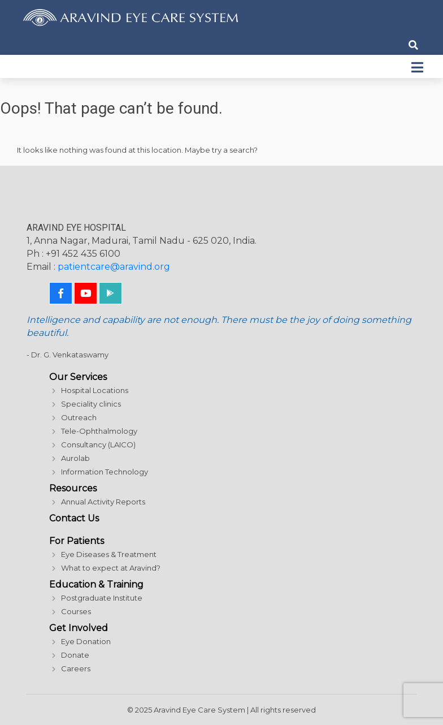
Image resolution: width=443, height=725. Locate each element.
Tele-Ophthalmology (99, 430)
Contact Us (74, 518)
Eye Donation (86, 641)
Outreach (79, 417)
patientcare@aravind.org (114, 266)
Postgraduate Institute (101, 597)
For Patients (76, 541)
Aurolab (75, 458)
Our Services (78, 377)
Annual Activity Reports (103, 501)
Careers (75, 668)
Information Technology (104, 471)
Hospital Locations (94, 390)
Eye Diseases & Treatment (109, 554)
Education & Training (96, 584)
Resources (73, 488)
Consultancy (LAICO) (98, 444)
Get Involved (78, 628)
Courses (76, 611)
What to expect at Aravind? (110, 567)
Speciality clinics (91, 403)
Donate (75, 654)
